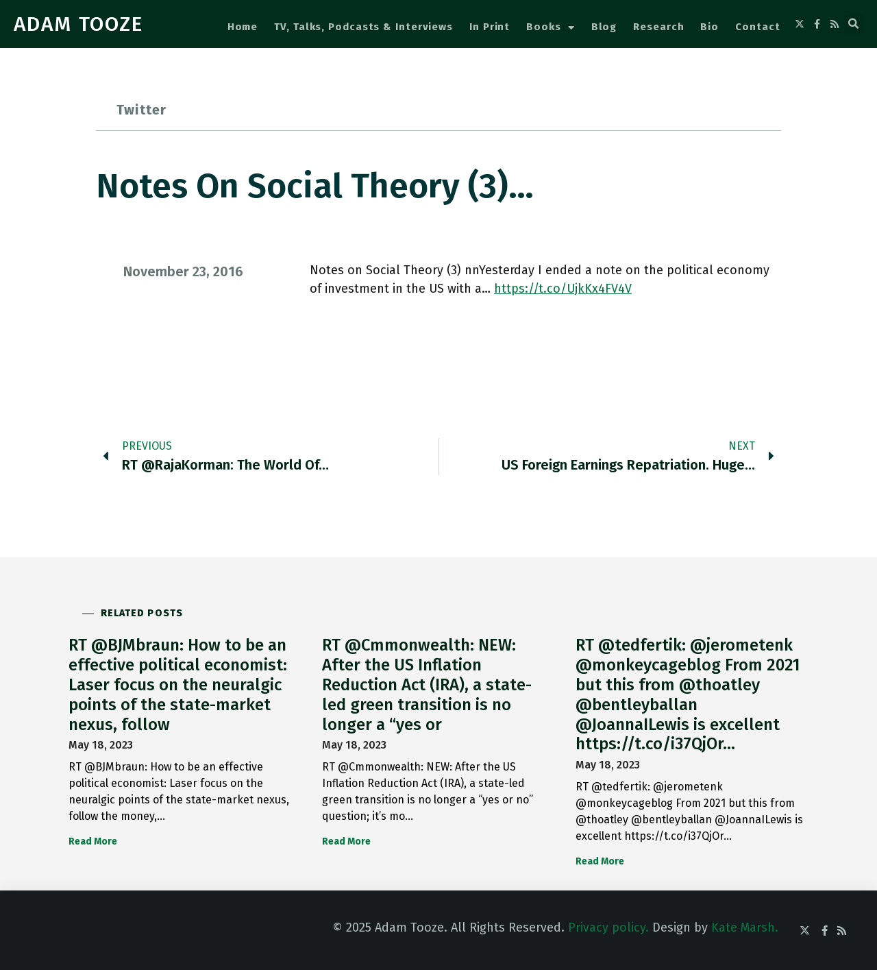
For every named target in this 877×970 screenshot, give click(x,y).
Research (658, 27)
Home (242, 27)
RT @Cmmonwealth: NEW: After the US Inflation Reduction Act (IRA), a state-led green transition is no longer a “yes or (427, 684)
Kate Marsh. (744, 927)
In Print (489, 27)
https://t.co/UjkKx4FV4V (563, 288)
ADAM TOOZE (78, 24)
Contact (757, 27)
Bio (709, 27)
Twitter (141, 109)
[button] (853, 24)
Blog (604, 27)
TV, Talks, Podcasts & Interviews (363, 27)
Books (550, 28)
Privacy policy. (608, 927)
